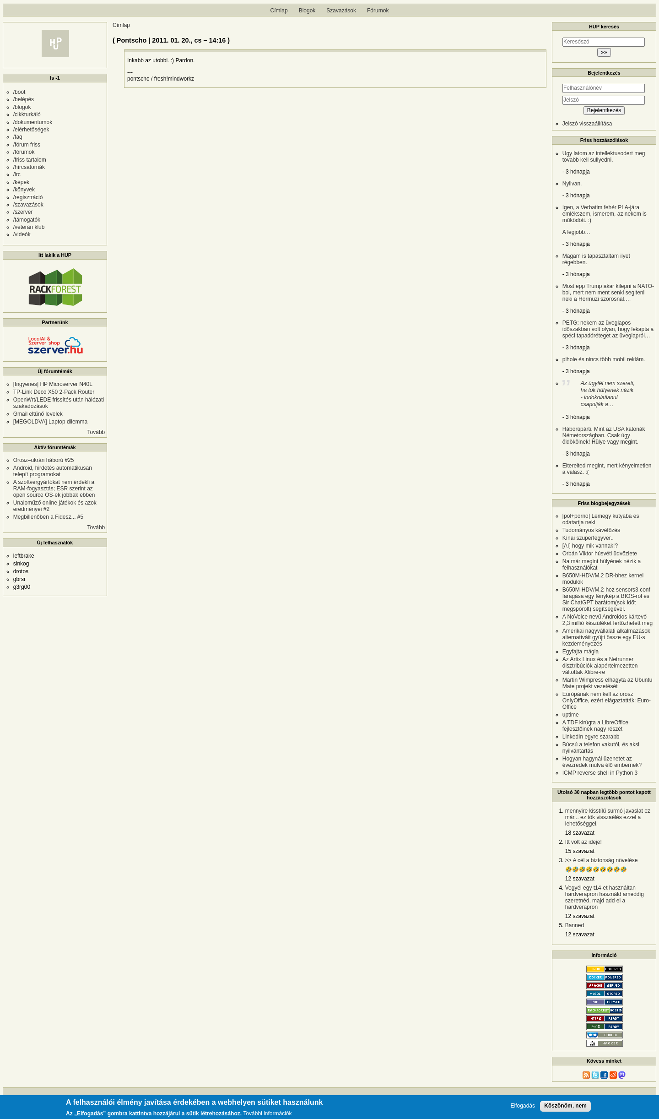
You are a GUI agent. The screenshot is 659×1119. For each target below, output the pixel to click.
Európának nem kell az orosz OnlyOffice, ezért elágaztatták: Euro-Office (606, 700)
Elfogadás (523, 1106)
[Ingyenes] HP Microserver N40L (52, 384)
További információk (267, 1114)
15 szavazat (579, 851)
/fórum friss (26, 144)
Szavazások (341, 10)
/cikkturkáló (27, 114)
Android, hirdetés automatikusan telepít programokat (52, 471)
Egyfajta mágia (580, 651)
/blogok (22, 107)
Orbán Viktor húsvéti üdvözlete (599, 553)
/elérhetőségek (31, 129)
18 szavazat (579, 833)
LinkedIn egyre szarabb (591, 736)
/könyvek (24, 189)
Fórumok (378, 10)
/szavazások (28, 204)
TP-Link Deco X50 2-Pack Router (53, 392)
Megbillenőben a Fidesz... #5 (48, 517)
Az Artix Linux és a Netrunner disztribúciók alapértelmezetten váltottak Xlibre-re (600, 665)
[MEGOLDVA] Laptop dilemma (50, 421)
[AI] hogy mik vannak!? (590, 546)
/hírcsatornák (29, 167)
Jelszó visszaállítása (587, 123)
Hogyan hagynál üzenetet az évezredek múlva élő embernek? (602, 761)
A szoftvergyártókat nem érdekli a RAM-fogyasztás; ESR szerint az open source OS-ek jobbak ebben (54, 488)
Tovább (96, 432)
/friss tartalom (29, 160)
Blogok (307, 10)
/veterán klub (29, 227)
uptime (570, 715)
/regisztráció (28, 197)
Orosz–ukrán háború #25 (43, 460)
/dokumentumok (32, 122)
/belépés (23, 99)
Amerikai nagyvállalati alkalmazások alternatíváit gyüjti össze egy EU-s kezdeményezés (606, 637)
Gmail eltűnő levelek (38, 414)
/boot (19, 92)
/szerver (23, 212)
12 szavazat (579, 878)
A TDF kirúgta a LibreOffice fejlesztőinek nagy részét (595, 725)
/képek (21, 182)
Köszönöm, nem (565, 1106)
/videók (22, 234)
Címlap (279, 10)
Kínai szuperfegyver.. (588, 538)
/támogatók (26, 220)
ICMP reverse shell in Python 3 (600, 773)
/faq (17, 137)
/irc (17, 174)
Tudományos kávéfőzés (591, 530)
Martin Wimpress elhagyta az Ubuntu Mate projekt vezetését (607, 683)
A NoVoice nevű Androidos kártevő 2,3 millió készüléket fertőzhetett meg (607, 620)
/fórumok (24, 152)
